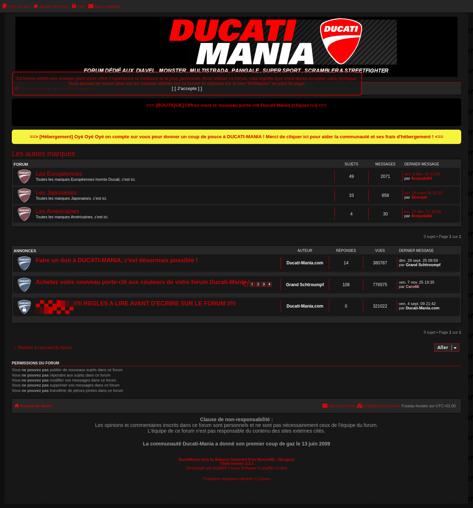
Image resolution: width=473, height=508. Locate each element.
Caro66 (412, 286)
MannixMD (266, 460)
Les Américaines (57, 211)
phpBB (219, 468)
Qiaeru (264, 479)
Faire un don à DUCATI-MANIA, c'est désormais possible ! (117, 260)
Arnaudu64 (421, 178)
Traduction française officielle (228, 479)
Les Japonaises (56, 192)
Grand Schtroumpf (423, 265)
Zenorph (419, 197)
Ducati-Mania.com (305, 262)
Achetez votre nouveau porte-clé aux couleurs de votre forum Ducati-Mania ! (143, 282)
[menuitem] (16, 6)
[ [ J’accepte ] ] (187, 88)
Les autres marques (43, 154)
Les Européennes (59, 173)
